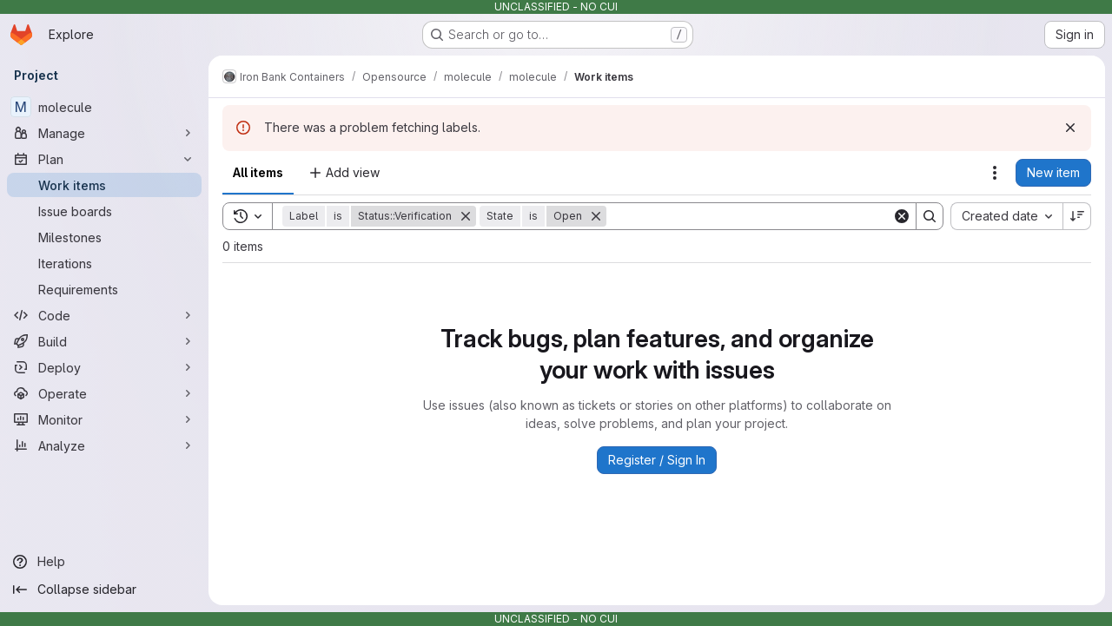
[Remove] (465, 216)
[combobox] (1006, 216)
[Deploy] (104, 367)
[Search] (749, 216)
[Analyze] (104, 445)
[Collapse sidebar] (104, 589)
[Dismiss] (1070, 127)
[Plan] (104, 159)
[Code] (104, 315)
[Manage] (104, 133)
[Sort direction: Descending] (1077, 216)
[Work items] (104, 185)
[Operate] (104, 393)
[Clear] (901, 216)
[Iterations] (104, 263)
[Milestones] (104, 237)
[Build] (104, 341)
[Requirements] (104, 289)
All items (258, 172)
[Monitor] (104, 419)
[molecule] (104, 107)
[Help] (104, 562)
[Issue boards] (104, 211)
